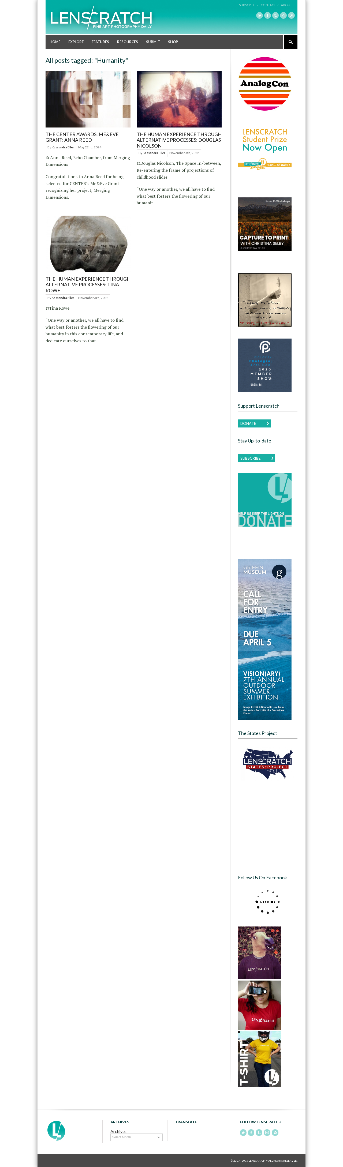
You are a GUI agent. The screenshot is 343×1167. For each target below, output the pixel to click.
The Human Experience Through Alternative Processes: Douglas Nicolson (179, 139)
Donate (248, 423)
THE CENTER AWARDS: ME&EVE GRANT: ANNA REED (82, 137)
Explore (76, 42)
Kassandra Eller (63, 147)
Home (55, 42)
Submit (153, 42)
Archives (118, 1131)
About (286, 5)
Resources (127, 42)
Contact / (270, 5)
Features (100, 42)
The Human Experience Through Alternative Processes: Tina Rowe (88, 284)
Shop (173, 42)
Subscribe (250, 458)
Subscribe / (249, 5)
